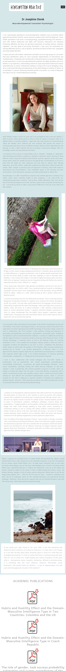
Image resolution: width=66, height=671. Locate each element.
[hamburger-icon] (63, 7)
